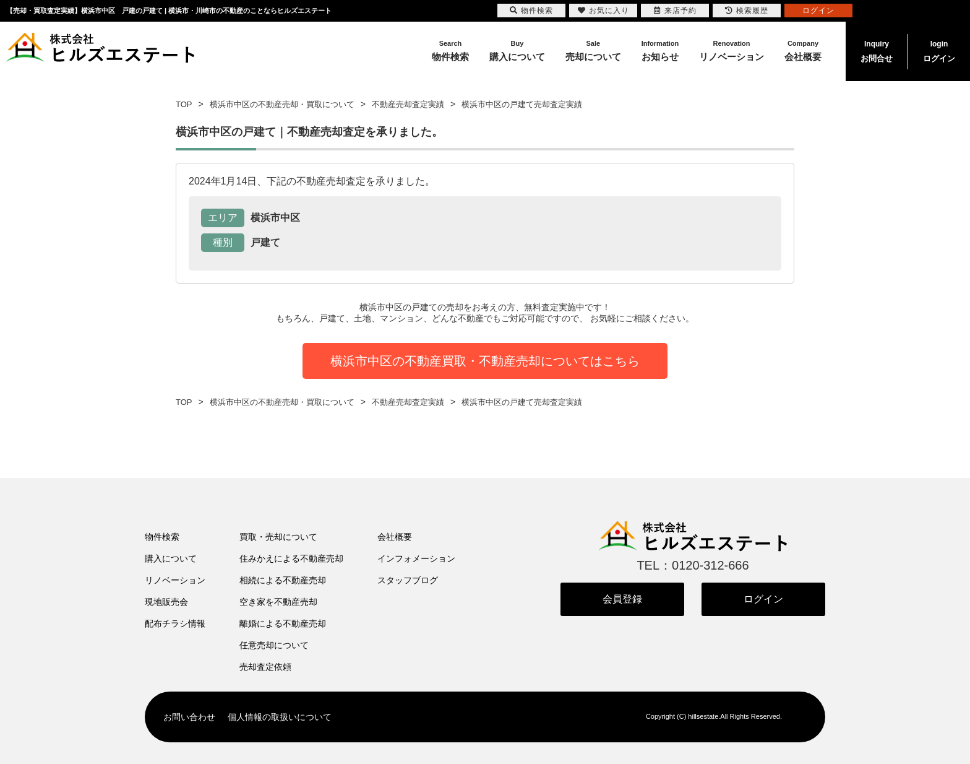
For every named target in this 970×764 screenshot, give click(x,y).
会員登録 (622, 599)
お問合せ (877, 50)
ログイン (939, 50)
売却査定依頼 (265, 667)
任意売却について (274, 645)
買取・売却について (278, 537)
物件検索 (162, 537)
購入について (171, 558)
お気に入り (603, 10)
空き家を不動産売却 (278, 602)
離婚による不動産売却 (282, 623)
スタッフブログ (407, 580)
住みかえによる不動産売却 (291, 558)
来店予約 (675, 10)
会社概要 (394, 537)
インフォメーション (416, 558)
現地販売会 (166, 602)
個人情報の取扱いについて (280, 717)
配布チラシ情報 (175, 623)
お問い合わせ (189, 717)
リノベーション (175, 580)
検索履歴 (746, 10)
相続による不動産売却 (282, 580)
